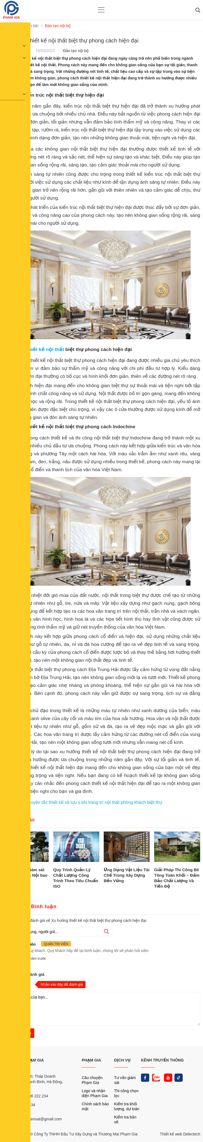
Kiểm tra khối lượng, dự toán (126, 1106)
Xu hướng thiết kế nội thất (34, 349)
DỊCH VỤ (122, 1060)
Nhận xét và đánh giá (23, 974)
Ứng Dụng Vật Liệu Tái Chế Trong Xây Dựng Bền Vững (127, 875)
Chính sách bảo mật (95, 1106)
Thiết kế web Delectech (180, 1134)
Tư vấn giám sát (125, 1080)
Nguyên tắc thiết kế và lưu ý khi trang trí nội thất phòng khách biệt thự (93, 802)
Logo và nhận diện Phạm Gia (95, 1093)
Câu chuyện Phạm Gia (92, 1080)
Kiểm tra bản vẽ (125, 1119)
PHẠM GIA (91, 1060)
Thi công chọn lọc (126, 1093)
